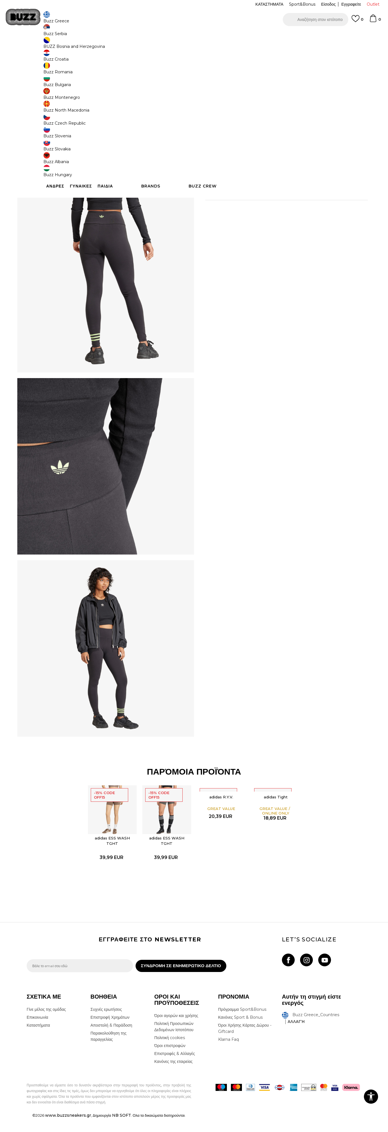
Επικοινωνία (37, 1030)
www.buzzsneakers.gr (68, 1128)
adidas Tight (276, 807)
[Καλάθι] (375, 21)
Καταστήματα (38, 1038)
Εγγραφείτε (351, 4)
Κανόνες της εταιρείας (173, 1075)
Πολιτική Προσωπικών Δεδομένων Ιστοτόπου (173, 1040)
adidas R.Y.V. (221, 807)
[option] (194, 36)
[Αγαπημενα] (357, 21)
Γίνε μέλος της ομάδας (46, 1023)
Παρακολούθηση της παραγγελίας (108, 1050)
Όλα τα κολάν (104, 45)
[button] (315, 19)
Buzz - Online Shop (43, 45)
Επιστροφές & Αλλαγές (174, 1067)
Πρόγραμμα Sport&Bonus (242, 1023)
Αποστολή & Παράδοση (111, 1038)
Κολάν (123, 45)
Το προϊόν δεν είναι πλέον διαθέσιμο (249, 126)
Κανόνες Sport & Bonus (240, 1030)
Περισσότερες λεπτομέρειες (284, 175)
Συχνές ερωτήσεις (106, 1023)
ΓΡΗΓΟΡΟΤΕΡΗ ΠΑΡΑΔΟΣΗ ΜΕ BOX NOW (177, 36)
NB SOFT (121, 1128)
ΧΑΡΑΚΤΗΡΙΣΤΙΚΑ (279, 187)
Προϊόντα (70, 45)
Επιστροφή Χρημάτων (109, 1030)
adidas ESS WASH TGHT (112, 851)
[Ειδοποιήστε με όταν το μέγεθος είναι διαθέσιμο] (213, 94)
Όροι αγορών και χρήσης (176, 1029)
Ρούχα (85, 45)
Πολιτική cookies (169, 1051)
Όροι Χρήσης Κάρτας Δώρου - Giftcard (244, 1042)
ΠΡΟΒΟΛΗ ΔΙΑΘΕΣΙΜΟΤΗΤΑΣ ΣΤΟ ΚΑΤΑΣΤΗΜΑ (279, 206)
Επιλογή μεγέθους (221, 84)
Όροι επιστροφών (169, 1059)
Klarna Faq (228, 1053)
